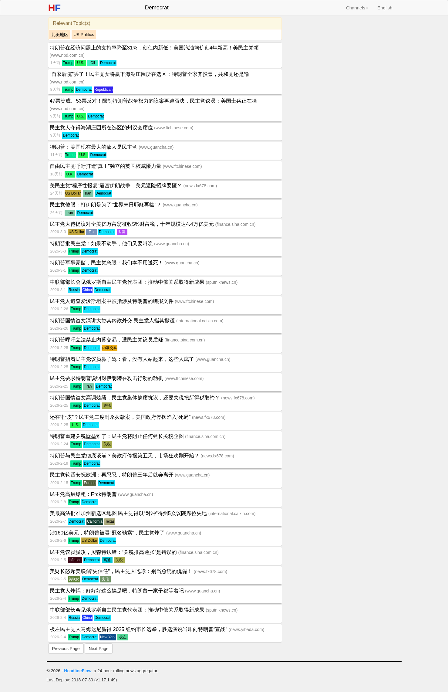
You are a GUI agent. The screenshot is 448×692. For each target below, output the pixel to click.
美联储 (74, 579)
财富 (122, 232)
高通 (107, 560)
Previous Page (66, 648)
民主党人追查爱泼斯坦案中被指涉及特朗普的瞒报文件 (112, 301)
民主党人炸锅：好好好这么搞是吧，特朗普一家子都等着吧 (117, 591)
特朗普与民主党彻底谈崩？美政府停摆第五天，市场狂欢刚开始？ (125, 456)
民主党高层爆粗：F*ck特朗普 (84, 494)
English (384, 7)
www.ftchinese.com (174, 127)
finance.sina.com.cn (235, 224)
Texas (109, 521)
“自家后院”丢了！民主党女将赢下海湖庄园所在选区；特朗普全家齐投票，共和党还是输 (149, 74)
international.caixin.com (200, 320)
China (87, 290)
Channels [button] (357, 7)
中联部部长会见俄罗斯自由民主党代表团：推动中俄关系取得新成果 (128, 282)
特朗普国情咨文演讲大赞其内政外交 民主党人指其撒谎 (113, 321)
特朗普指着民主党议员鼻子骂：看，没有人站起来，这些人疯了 (123, 359)
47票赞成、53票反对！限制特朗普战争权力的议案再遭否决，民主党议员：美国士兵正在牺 (153, 101)
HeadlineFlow (77, 670)
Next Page (98, 648)
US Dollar (73, 193)
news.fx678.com (200, 185)
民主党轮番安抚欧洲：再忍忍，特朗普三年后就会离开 (112, 475)
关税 (107, 405)
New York (108, 637)
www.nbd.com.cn (67, 55)
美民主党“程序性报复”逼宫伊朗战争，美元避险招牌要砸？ (117, 185)
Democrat (108, 63)
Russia (74, 290)
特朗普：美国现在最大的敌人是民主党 (94, 147)
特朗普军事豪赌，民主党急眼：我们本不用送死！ (107, 263)
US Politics (84, 34)
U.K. (69, 174)
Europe (90, 483)
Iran (88, 193)
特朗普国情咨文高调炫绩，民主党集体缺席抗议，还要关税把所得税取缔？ (135, 398)
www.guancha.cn (156, 147)
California (95, 521)
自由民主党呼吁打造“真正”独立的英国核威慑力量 (106, 166)
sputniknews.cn (221, 282)
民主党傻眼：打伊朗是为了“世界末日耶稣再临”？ (106, 205)
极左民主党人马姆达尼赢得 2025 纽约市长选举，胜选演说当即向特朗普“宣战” (139, 629)
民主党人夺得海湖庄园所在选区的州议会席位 (102, 128)
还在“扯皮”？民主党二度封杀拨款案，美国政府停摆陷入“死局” (121, 417)
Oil (92, 63)
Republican (103, 89)
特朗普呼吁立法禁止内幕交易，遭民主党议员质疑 (107, 340)
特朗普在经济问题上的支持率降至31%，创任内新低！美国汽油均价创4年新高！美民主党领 (154, 48)
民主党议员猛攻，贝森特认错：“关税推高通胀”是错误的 (114, 552)
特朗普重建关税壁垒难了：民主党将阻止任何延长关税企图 (117, 436)
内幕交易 (109, 348)
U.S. (80, 63)
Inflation (75, 560)
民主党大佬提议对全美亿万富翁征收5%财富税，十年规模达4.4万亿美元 (132, 224)
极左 (122, 637)
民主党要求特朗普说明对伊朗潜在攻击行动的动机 (107, 378)
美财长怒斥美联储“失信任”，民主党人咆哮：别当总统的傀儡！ (122, 571)
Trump (68, 63)
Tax (92, 232)
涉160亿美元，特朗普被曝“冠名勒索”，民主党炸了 (108, 533)
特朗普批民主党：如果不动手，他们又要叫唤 (102, 243)
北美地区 (59, 34)
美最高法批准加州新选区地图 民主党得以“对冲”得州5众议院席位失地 (129, 513)
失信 (105, 579)
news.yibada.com (246, 629)
